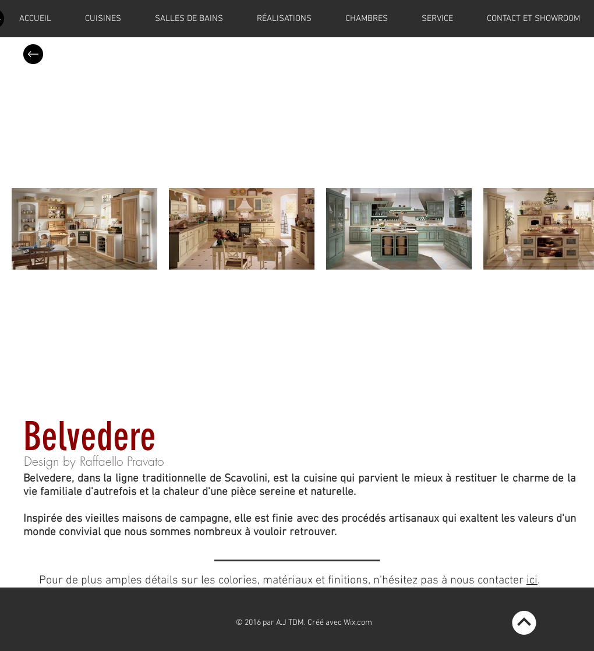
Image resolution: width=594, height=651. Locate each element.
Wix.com (358, 623)
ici (532, 581)
